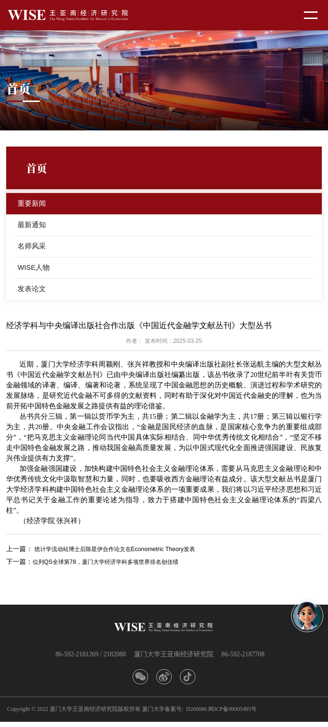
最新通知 (32, 226)
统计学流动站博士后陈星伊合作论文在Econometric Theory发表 (126, 553)
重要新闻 (32, 204)
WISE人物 (34, 271)
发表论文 (32, 293)
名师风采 (32, 249)
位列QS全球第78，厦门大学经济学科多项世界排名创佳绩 (117, 566)
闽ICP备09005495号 (232, 714)
